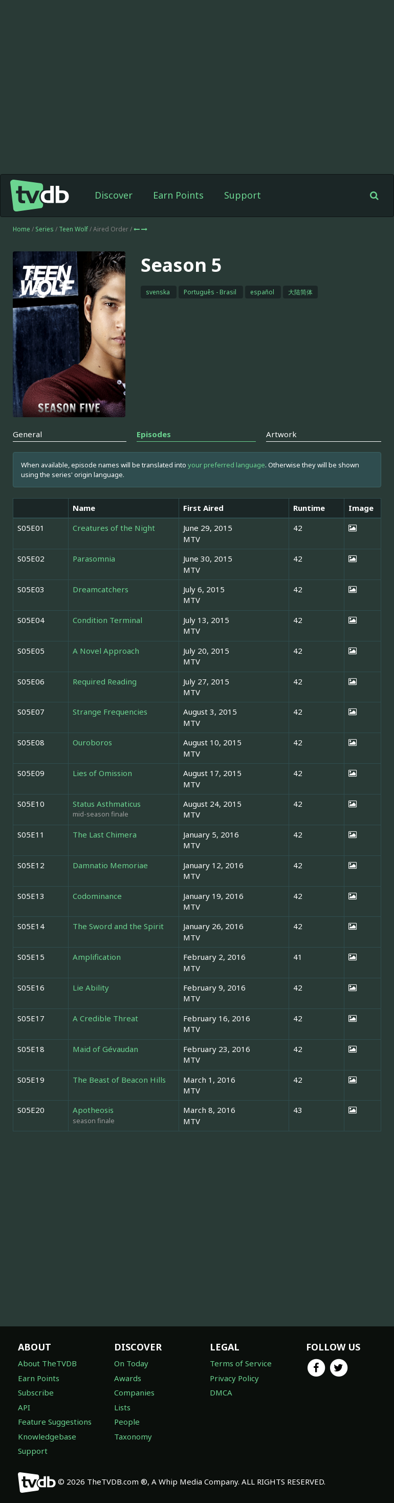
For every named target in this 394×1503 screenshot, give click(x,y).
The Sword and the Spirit (118, 926)
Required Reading (105, 681)
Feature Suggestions (55, 1421)
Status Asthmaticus (107, 804)
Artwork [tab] (281, 434)
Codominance (97, 896)
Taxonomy (133, 1436)
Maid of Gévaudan (105, 1049)
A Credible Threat (105, 1018)
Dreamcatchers (100, 589)
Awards (127, 1378)
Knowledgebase (47, 1436)
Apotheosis (93, 1110)
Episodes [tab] (154, 434)
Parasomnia (94, 558)
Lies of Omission (102, 773)
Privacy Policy (234, 1378)
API (24, 1407)
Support (242, 195)
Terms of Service (241, 1363)
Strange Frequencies (110, 711)
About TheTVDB (47, 1363)
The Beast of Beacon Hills (119, 1080)
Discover (114, 195)
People (127, 1421)
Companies (134, 1392)
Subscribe (36, 1392)
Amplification (97, 957)
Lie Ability (91, 987)
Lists (122, 1407)
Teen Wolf (74, 229)
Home (21, 229)
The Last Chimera (105, 834)
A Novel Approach (106, 651)
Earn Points (178, 195)
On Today (131, 1363)
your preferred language (226, 464)
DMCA (221, 1392)
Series (44, 229)
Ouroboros (92, 742)
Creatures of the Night (114, 528)
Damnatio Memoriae (110, 865)
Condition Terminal (107, 620)
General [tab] (27, 434)
